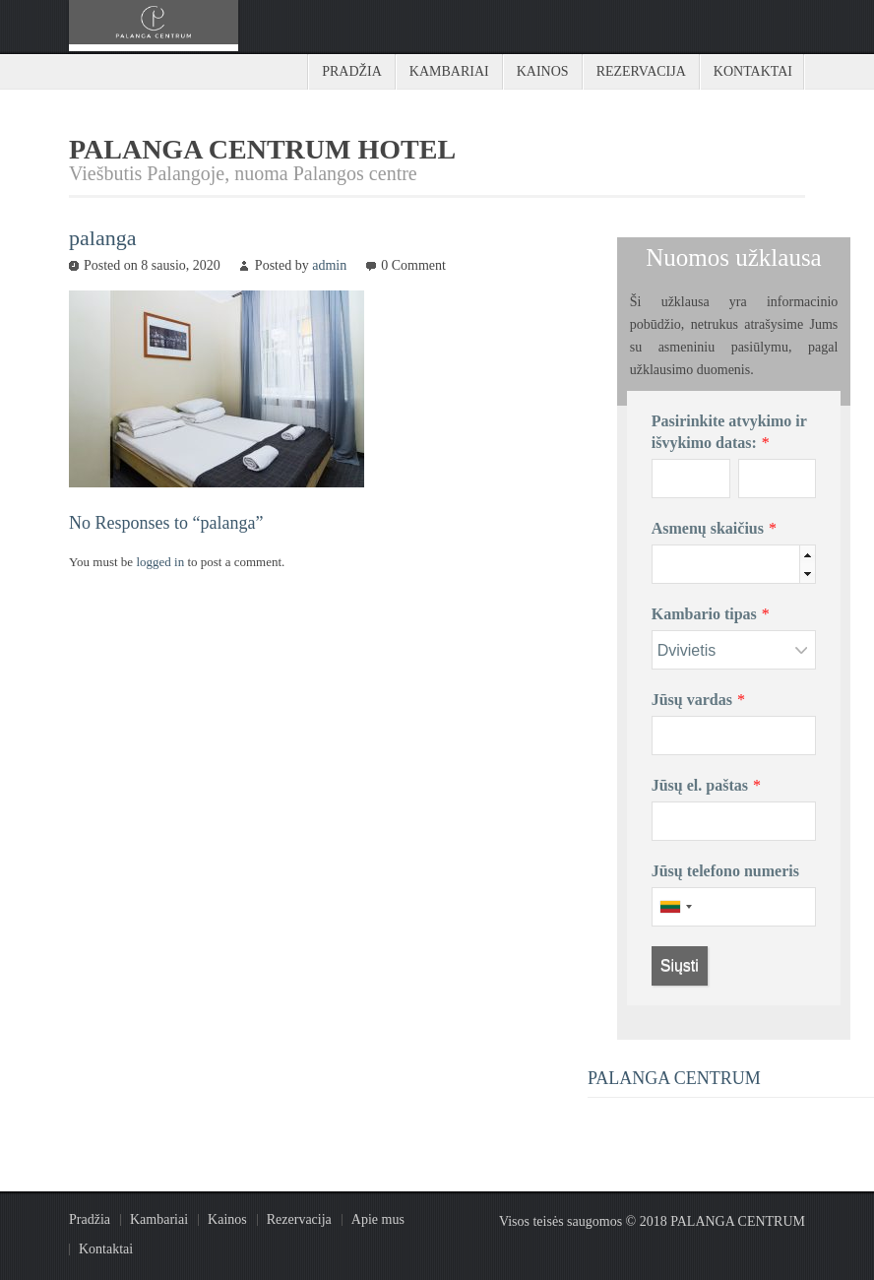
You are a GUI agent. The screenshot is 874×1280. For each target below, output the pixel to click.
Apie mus (378, 1219)
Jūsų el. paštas (700, 785)
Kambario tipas (704, 614)
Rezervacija (641, 71)
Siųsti (679, 965)
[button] (807, 554)
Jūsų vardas (692, 699)
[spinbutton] (763, 565)
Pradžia (352, 71)
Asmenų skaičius (708, 528)
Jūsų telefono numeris (725, 871)
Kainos (543, 71)
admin (329, 265)
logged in (161, 561)
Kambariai (449, 71)
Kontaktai (753, 71)
